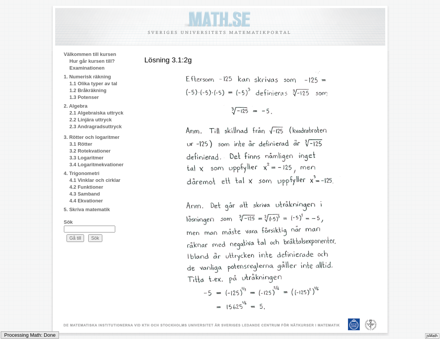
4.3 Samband (85, 194)
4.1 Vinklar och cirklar (95, 180)
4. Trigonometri (82, 173)
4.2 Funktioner (86, 187)
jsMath (432, 336)
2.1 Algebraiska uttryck (97, 113)
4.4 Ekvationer (86, 201)
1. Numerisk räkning (87, 77)
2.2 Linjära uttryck (91, 120)
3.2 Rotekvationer (90, 151)
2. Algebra (75, 106)
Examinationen (87, 68)
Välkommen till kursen (90, 54)
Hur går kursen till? (92, 61)
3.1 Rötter (81, 144)
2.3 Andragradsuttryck (96, 126)
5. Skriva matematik (87, 209)
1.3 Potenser (84, 97)
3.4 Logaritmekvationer (97, 164)
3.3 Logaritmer (87, 158)
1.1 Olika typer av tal (94, 83)
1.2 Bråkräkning (88, 90)
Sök (68, 222)
